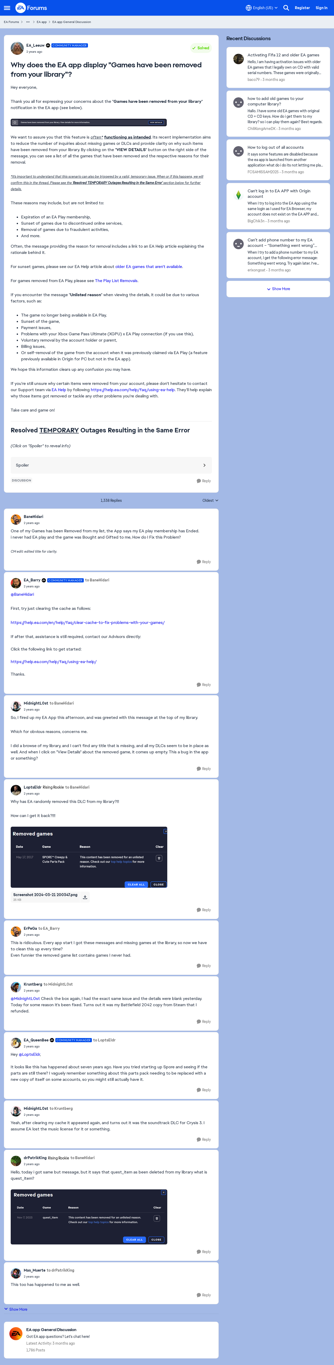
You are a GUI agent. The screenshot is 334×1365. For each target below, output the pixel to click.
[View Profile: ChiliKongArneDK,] (238, 102)
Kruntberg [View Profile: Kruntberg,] (33, 984)
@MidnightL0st (25, 998)
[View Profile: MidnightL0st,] (16, 706)
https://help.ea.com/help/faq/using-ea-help (133, 389)
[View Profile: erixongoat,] (238, 244)
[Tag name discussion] (21, 480)
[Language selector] (261, 8)
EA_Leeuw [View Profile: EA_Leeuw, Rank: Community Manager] (35, 45)
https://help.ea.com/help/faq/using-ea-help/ (54, 661)
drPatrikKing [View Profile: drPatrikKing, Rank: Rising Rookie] (35, 1157)
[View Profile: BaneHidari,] (16, 519)
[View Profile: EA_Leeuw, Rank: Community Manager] (17, 48)
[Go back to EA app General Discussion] (58, 1330)
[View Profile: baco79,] (238, 59)
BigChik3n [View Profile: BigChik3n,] (256, 221)
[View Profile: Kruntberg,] (16, 987)
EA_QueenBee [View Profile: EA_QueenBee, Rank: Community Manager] (36, 1040)
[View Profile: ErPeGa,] (16, 931)
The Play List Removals (116, 280)
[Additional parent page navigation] (28, 22)
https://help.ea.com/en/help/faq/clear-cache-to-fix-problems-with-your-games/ (88, 622)
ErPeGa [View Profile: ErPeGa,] (30, 928)
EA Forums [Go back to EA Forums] (11, 22)
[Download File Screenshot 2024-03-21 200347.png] (85, 897)
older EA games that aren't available (148, 266)
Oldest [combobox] (210, 500)
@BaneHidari (22, 594)
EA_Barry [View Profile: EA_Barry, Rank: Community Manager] (32, 580)
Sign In (321, 7)
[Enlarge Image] (111, 122)
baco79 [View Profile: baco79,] (254, 79)
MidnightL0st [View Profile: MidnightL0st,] (36, 703)
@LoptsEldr (29, 1054)
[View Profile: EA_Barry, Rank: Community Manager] (16, 583)
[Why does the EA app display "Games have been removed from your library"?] (33, 523)
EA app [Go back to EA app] (42, 22)
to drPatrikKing (60, 1270)
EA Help (59, 389)
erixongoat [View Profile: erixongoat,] (256, 269)
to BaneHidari (97, 580)
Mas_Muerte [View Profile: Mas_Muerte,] (34, 1270)
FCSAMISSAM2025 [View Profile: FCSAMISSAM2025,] (263, 172)
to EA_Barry (49, 928)
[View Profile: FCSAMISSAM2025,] (238, 151)
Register (302, 7)
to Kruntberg (61, 1108)
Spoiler (22, 465)
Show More (15, 1309)
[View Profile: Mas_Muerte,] (16, 1273)
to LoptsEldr (104, 1040)
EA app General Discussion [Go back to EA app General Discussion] (71, 22)
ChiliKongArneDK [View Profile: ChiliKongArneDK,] (262, 128)
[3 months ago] (273, 79)
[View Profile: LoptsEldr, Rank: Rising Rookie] (16, 790)
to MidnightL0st (58, 984)
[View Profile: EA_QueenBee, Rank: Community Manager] (16, 1043)
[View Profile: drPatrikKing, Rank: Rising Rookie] (16, 1161)
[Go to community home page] (31, 8)
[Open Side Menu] (7, 8)
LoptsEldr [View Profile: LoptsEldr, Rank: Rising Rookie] (32, 787)
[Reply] (204, 481)
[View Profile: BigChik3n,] (238, 195)
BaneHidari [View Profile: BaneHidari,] (33, 516)
